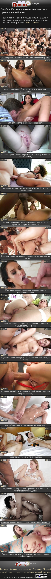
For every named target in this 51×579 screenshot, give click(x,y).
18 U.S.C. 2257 (14, 572)
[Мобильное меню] (2, 3)
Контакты (4, 569)
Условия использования (20, 569)
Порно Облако (32, 22)
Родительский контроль (40, 572)
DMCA (25, 572)
